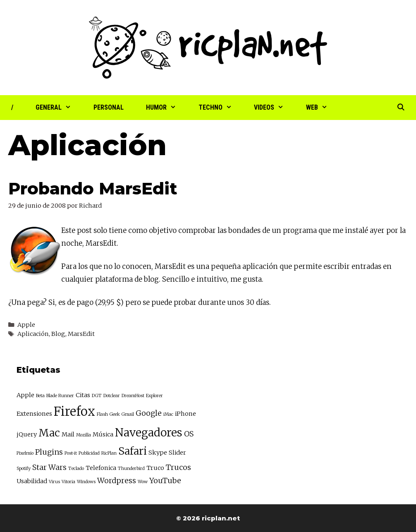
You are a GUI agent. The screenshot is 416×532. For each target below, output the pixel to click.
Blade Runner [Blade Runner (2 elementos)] (60, 395)
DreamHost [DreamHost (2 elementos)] (133, 395)
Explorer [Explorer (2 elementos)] (154, 395)
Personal (108, 107)
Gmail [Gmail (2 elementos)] (128, 414)
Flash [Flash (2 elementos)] (102, 414)
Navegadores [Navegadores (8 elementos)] (148, 432)
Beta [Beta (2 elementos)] (40, 395)
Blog (58, 334)
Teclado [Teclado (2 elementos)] (76, 468)
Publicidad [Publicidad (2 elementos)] (89, 453)
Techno (220, 107)
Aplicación (33, 334)
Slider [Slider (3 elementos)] (177, 452)
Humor (166, 107)
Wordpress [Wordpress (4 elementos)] (116, 480)
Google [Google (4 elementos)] (149, 413)
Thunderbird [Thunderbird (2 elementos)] (131, 468)
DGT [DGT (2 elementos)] (97, 395)
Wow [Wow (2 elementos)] (143, 481)
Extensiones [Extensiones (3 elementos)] (34, 413)
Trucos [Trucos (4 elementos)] (178, 467)
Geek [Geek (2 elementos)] (115, 414)
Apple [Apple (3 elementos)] (25, 395)
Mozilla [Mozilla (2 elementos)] (83, 435)
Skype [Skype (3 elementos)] (157, 452)
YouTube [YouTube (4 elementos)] (165, 480)
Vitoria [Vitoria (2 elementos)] (68, 481)
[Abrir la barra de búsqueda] (400, 107)
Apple (26, 324)
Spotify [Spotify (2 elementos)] (24, 468)
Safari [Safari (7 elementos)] (132, 451)
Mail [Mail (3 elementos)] (68, 434)
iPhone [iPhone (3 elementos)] (185, 413)
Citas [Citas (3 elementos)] (83, 395)
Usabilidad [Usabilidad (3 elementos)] (32, 481)
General (59, 107)
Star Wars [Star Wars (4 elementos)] (49, 467)
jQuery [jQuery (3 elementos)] (27, 434)
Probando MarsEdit (92, 188)
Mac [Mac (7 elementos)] (49, 433)
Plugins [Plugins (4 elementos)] (49, 452)
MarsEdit (170, 266)
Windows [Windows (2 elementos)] (86, 481)
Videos (274, 107)
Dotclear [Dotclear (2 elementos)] (111, 395)
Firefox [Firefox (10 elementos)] (74, 411)
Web (322, 107)
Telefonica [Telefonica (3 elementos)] (101, 468)
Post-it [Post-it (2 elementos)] (71, 453)
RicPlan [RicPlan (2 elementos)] (109, 453)
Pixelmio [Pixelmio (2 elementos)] (25, 453)
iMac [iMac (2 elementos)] (168, 414)
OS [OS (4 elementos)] (189, 434)
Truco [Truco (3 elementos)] (155, 468)
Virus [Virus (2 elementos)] (54, 481)
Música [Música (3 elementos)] (103, 434)
